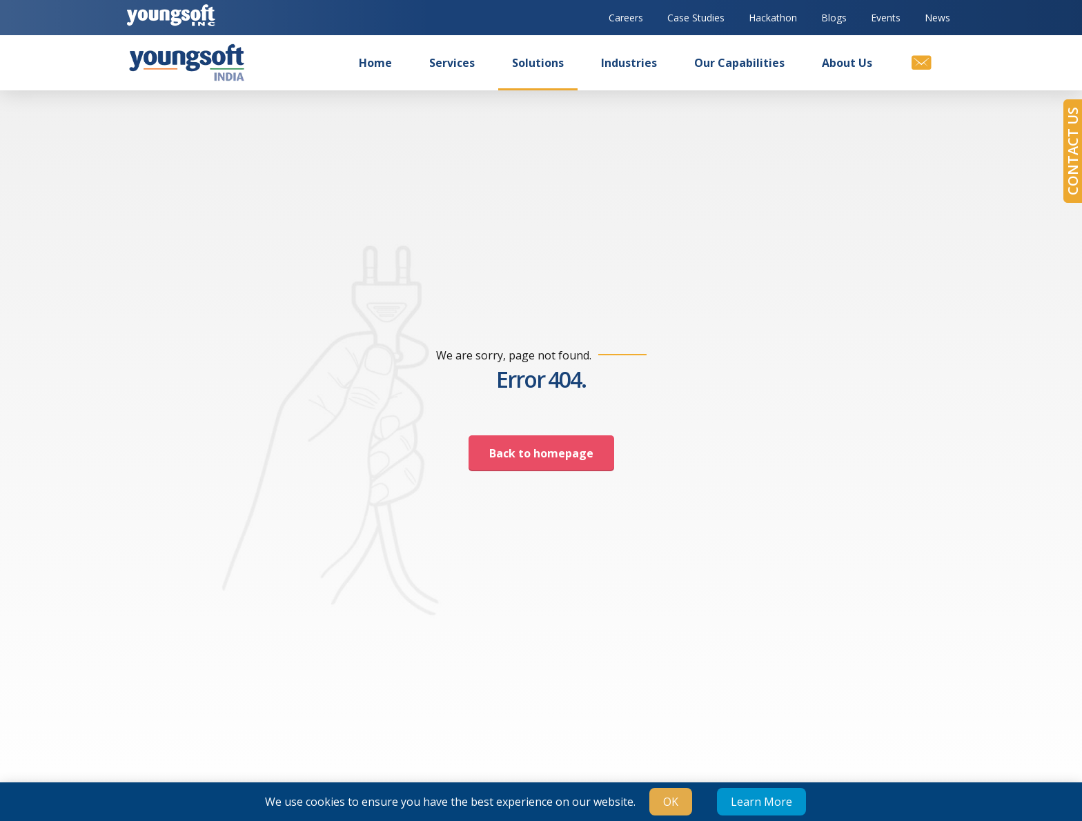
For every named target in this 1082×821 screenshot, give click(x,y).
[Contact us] (920, 62)
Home (375, 62)
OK (670, 801)
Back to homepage (541, 453)
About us (847, 62)
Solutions (538, 62)
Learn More (761, 801)
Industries (629, 62)
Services (452, 62)
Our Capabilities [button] (739, 62)
